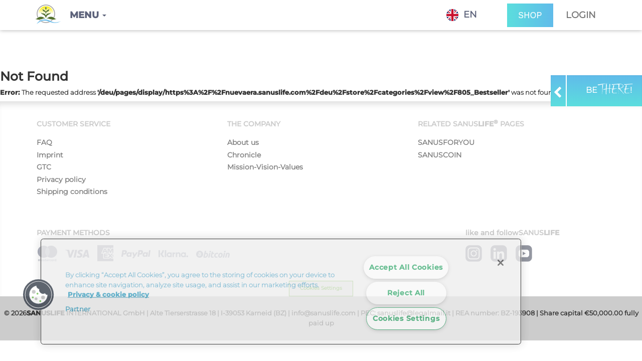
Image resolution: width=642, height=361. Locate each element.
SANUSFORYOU (446, 142)
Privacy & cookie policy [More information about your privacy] (108, 294)
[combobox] (469, 15)
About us (243, 142)
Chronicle (244, 154)
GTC (44, 166)
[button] (88, 15)
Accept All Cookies (406, 267)
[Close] (501, 263)
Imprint (50, 154)
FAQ (44, 142)
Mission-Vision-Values (265, 166)
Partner (77, 309)
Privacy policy (61, 179)
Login (581, 15)
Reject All (406, 292)
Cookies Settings (406, 318)
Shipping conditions (72, 191)
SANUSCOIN (439, 154)
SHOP (530, 15)
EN (461, 15)
